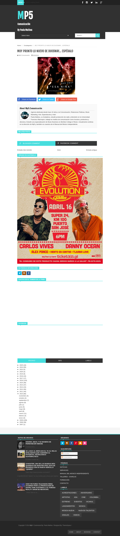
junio (21, 407)
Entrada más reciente (24, 150)
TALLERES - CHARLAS (68, 477)
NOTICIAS (63, 467)
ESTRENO (66, 502)
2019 (21, 374)
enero (21, 418)
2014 (21, 385)
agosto (21, 402)
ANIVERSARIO (86, 493)
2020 (21, 372)
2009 (21, 420)
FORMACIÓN (64, 480)
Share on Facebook (26, 99)
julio (20, 405)
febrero (21, 416)
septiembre (23, 400)
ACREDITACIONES (69, 493)
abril (20, 411)
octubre (22, 398)
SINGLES (65, 515)
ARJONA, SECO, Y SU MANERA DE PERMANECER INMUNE (38, 443)
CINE (83, 497)
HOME (71, 532)
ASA (75, 497)
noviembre (23, 396)
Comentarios (66, 457)
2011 (21, 391)
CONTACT (97, 532)
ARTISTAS (66, 497)
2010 (21, 394)
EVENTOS (78, 502)
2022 (21, 369)
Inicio (59, 150)
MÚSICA (82, 506)
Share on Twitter (46, 99)
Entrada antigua (91, 150)
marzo (21, 413)
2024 (21, 367)
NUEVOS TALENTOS (86, 510)
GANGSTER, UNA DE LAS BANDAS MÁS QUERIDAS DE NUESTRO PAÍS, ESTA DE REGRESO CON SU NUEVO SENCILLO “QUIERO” (40, 466)
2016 (21, 380)
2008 (21, 422)
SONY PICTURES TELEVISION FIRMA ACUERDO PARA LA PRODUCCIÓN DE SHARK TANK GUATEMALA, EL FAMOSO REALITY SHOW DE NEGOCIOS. (40, 486)
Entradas (65, 453)
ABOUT (78, 532)
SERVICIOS (64, 470)
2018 (21, 376)
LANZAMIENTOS (68, 506)
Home (19, 45)
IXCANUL (89, 502)
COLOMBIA (94, 497)
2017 (21, 378)
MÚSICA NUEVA (68, 510)
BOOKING (87, 532)
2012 (21, 389)
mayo (21, 409)
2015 (21, 383)
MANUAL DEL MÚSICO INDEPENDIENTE (74, 473)
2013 (21, 387)
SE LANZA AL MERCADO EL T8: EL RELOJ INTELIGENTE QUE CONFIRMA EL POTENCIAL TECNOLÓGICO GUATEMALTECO (41, 453)
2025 (21, 365)
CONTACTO (64, 483)
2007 (21, 424)
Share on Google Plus (66, 99)
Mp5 (25, 16)
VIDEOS (76, 515)
